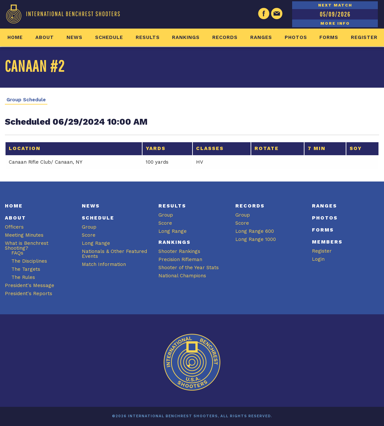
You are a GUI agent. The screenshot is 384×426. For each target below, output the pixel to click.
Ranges (261, 37)
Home (15, 37)
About (44, 37)
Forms (328, 37)
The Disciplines (29, 261)
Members (327, 242)
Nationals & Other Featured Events (114, 253)
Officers (14, 227)
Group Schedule (26, 99)
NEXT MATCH (335, 5)
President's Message (29, 285)
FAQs (17, 253)
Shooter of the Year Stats (188, 267)
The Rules (23, 277)
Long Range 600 (254, 231)
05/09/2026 (335, 14)
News (74, 37)
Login (318, 259)
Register (364, 37)
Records (225, 37)
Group (89, 227)
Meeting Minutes (24, 235)
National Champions (182, 276)
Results (148, 37)
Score (88, 235)
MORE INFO (335, 23)
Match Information (104, 264)
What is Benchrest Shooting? (26, 245)
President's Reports (28, 293)
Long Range (96, 243)
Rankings (186, 37)
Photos (296, 37)
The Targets (25, 269)
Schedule (109, 37)
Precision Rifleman (180, 259)
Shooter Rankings (179, 251)
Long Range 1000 (255, 239)
